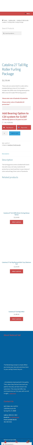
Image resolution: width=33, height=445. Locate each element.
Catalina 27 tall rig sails (22, 20)
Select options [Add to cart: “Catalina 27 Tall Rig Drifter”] (16, 319)
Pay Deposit (9, 127)
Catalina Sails (11, 20)
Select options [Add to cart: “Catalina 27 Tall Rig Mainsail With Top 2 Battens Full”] (16, 271)
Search (16, 442)
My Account (5, 442)
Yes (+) (8, 122)
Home (5, 20)
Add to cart (14, 133)
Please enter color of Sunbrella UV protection (13, 103)
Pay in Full (24, 127)
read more (12, 393)
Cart (26, 440)
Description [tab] (5, 154)
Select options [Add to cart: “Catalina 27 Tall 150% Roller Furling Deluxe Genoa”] (16, 222)
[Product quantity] (5, 133)
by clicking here (14, 417)
